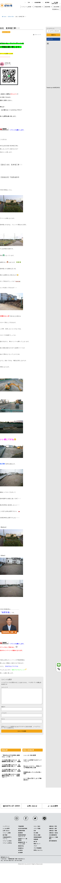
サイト (3, 719)
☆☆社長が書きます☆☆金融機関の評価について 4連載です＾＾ (11, 776)
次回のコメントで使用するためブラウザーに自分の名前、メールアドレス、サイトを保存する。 (21, 727)
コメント (4, 687)
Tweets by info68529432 (53, 87)
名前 (3, 706)
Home (4, 16)
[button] (27, 6)
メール (3, 713)
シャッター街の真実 (30, 755)
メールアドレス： (50, 28)
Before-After (11, 16)
